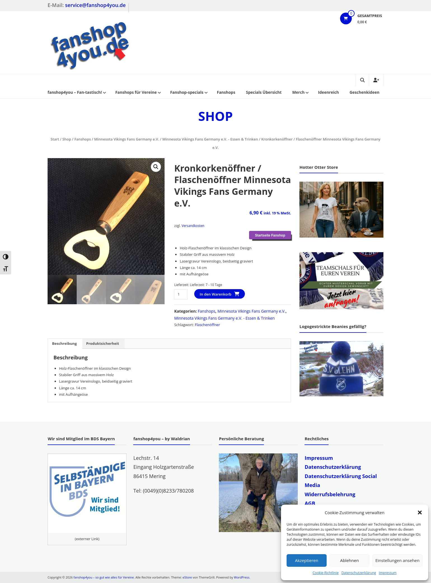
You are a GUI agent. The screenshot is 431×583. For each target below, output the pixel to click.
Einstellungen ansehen (397, 560)
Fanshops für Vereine (136, 92)
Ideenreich (328, 92)
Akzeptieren (306, 560)
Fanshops (226, 92)
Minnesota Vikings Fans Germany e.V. (126, 139)
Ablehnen (349, 560)
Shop (66, 139)
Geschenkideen (365, 92)
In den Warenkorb (215, 294)
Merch (298, 92)
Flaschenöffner (207, 324)
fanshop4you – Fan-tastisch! (75, 92)
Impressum (388, 572)
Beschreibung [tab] (64, 343)
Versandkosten (193, 225)
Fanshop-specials (186, 92)
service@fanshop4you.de (95, 5)
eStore (187, 577)
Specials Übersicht (264, 92)
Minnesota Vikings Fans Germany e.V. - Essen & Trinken (210, 139)
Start (55, 139)
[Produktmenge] (180, 294)
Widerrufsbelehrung (329, 494)
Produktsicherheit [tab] (102, 343)
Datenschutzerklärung (358, 572)
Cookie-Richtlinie (326, 572)
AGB (309, 503)
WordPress (242, 577)
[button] (420, 512)
